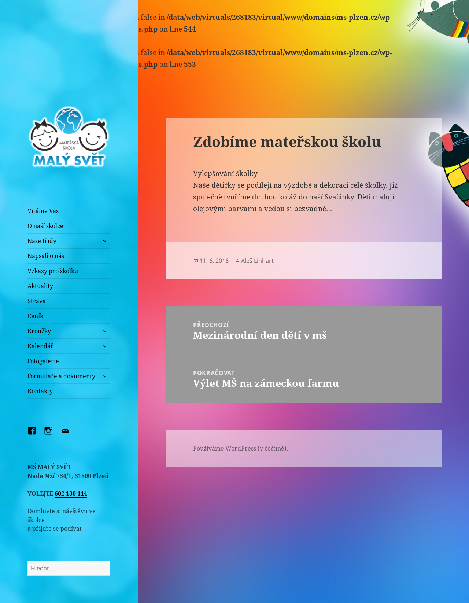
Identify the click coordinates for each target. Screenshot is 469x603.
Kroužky (39, 331)
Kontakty (40, 391)
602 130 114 (71, 493)
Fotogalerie (43, 361)
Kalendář (40, 346)
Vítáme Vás (43, 211)
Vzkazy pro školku (52, 271)
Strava (36, 301)
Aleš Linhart (257, 261)
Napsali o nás (45, 256)
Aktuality (40, 286)
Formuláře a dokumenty (61, 376)
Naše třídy (41, 241)
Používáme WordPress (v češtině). (240, 448)
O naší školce (45, 226)
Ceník (35, 316)
